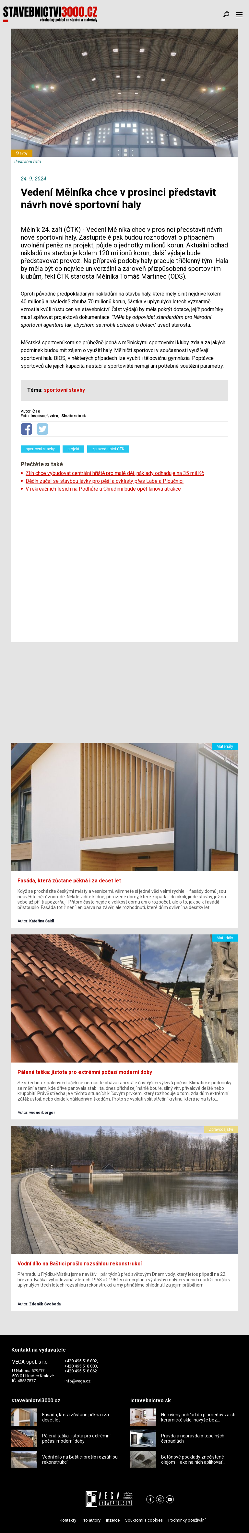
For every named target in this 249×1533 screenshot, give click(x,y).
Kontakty (68, 1520)
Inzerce (113, 1520)
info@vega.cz (77, 1381)
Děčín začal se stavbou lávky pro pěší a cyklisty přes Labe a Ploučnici (105, 481)
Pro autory (91, 1520)
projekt (73, 449)
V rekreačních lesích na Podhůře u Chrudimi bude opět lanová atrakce (103, 489)
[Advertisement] (124, 565)
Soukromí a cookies (144, 1520)
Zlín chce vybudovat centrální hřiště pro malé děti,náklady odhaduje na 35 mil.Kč (115, 473)
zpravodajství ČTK (108, 449)
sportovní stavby (40, 449)
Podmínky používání (187, 1520)
